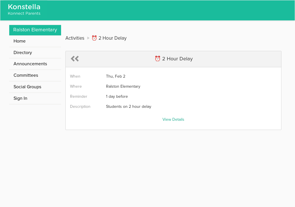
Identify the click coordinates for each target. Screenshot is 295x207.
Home (20, 41)
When (75, 76)
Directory (23, 52)
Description (80, 107)
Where (76, 87)
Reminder (78, 97)
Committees (26, 75)
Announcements (30, 64)
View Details (173, 120)
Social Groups (27, 87)
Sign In (20, 98)
